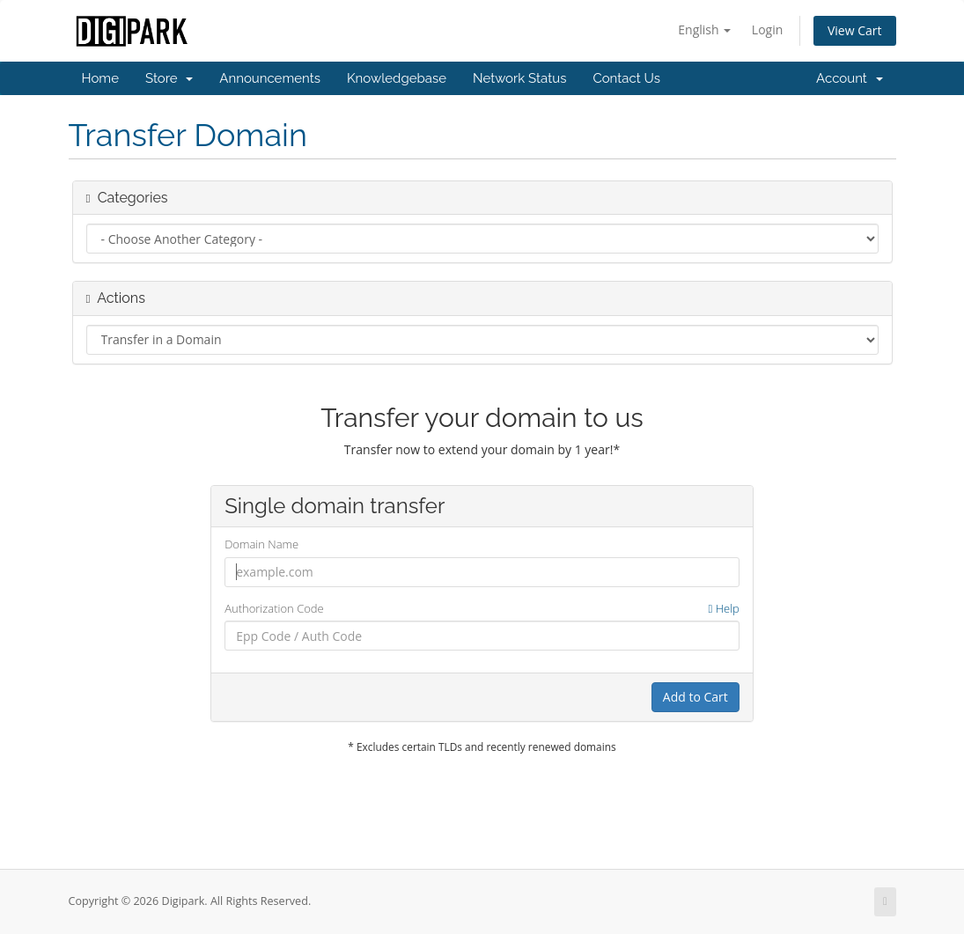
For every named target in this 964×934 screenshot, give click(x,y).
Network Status (519, 78)
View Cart (855, 30)
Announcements (269, 78)
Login (767, 29)
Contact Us (626, 78)
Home (100, 78)
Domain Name (261, 544)
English (704, 29)
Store (169, 78)
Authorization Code (482, 608)
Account (849, 78)
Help (724, 608)
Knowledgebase (396, 78)
